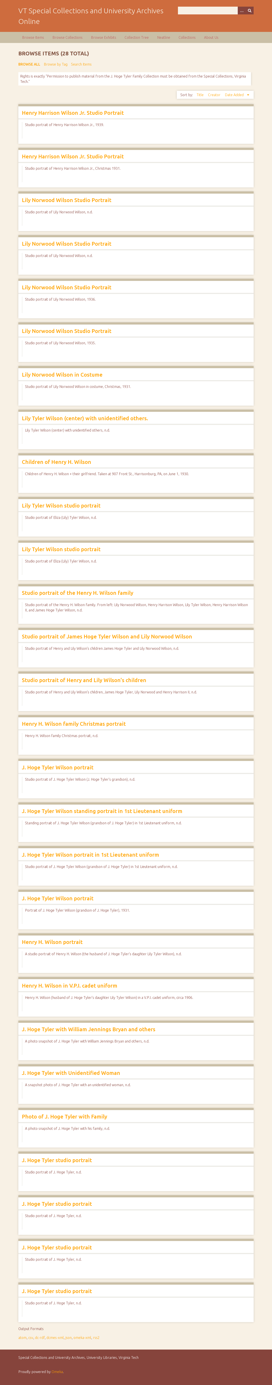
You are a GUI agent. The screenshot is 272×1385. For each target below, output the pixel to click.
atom (22, 1338)
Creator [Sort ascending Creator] (214, 95)
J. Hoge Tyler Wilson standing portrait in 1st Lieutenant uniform (102, 811)
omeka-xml (82, 1338)
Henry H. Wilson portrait (52, 942)
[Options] (242, 10)
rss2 (96, 1338)
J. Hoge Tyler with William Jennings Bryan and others (88, 1029)
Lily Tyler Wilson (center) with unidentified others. (85, 418)
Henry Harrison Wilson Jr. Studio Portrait (73, 113)
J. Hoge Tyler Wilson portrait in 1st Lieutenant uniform (90, 855)
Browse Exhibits (103, 37)
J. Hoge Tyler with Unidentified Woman (71, 1073)
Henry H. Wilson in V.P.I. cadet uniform (69, 986)
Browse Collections (67, 37)
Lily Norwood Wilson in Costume (62, 375)
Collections (187, 37)
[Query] (216, 10)
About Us (211, 37)
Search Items (81, 64)
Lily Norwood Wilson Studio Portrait (66, 200)
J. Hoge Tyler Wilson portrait (57, 767)
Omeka (57, 1372)
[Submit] (250, 10)
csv (30, 1338)
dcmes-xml (55, 1338)
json (69, 1338)
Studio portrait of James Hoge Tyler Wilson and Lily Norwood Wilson (107, 637)
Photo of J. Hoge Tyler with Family (64, 1117)
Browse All (29, 64)
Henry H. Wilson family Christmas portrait (74, 724)
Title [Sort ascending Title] (200, 95)
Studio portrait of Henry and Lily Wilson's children (84, 680)
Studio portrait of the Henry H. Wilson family (77, 593)
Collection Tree (137, 37)
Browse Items (33, 37)
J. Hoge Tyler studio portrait (57, 1160)
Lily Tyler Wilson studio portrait (61, 506)
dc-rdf (40, 1338)
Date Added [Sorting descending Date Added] (235, 95)
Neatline (163, 37)
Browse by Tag (56, 64)
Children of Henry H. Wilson (56, 462)
